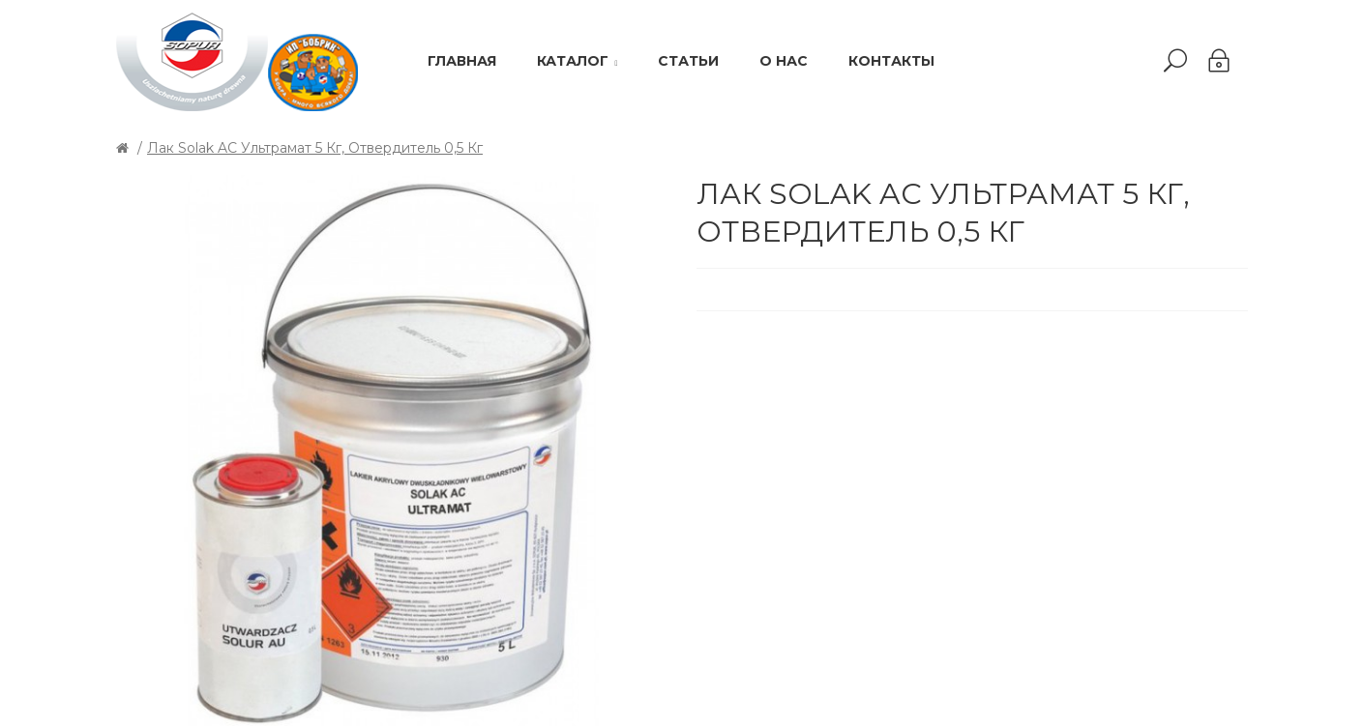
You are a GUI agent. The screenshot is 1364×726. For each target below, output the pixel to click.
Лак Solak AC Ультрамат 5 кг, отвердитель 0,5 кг (315, 148)
